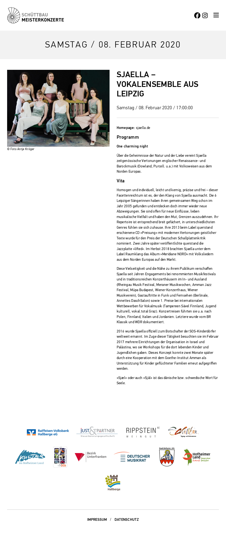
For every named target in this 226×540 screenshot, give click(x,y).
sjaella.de (143, 128)
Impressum (97, 519)
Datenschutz (127, 519)
